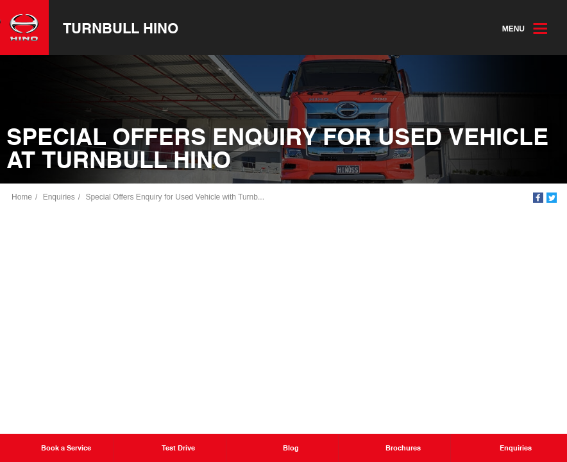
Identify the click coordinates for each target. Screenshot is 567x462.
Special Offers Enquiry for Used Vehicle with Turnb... (174, 197)
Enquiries (59, 197)
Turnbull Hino (120, 27)
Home (22, 197)
